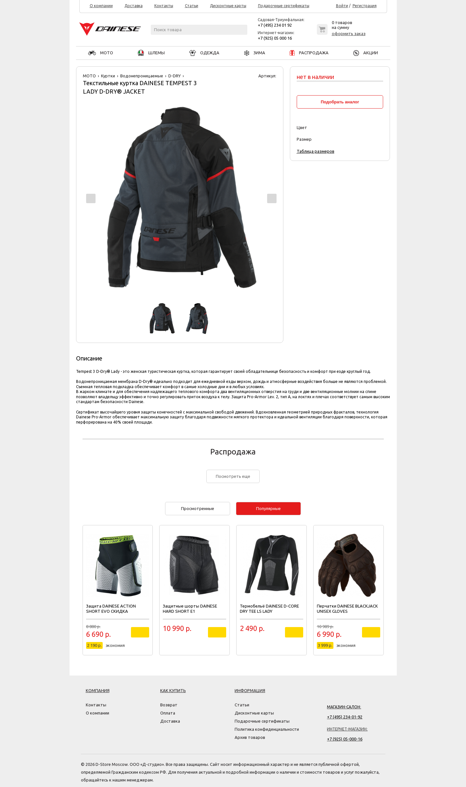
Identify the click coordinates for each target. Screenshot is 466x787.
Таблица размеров (315, 151)
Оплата (167, 713)
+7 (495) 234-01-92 (344, 717)
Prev (91, 198)
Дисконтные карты (228, 5)
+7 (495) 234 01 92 (275, 25)
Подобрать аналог (340, 101)
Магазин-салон (343, 707)
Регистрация (365, 5)
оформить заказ (349, 33)
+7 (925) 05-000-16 (344, 739)
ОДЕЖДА (204, 52)
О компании (101, 5)
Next (272, 198)
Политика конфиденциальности (267, 729)
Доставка (133, 5)
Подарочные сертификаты (283, 5)
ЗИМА (254, 52)
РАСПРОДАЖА (309, 52)
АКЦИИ (365, 52)
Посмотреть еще (233, 476)
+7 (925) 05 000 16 (275, 38)
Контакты (163, 5)
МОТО (100, 52)
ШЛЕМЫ (151, 52)
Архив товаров (250, 737)
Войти (342, 5)
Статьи (191, 5)
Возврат (168, 704)
